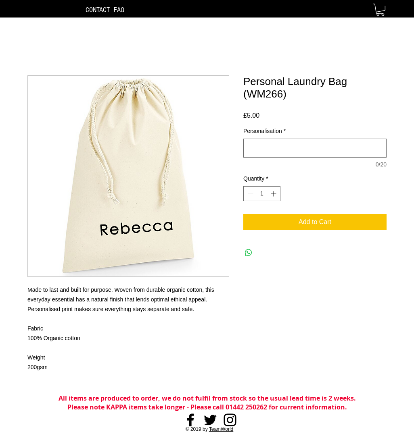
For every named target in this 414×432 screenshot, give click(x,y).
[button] (380, 10)
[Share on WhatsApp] (248, 253)
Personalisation (264, 131)
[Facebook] (190, 419)
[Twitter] (210, 419)
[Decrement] (250, 194)
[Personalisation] (315, 148)
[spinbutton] (262, 194)
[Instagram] (230, 419)
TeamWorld (221, 429)
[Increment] (274, 194)
